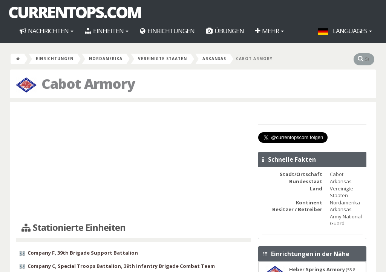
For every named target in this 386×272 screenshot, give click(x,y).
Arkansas (214, 58)
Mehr (269, 30)
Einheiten (107, 30)
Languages (345, 30)
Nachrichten (47, 30)
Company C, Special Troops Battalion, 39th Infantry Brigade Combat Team (121, 266)
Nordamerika (106, 58)
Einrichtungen (167, 30)
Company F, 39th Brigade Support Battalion (83, 252)
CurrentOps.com (74, 12)
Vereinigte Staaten (162, 58)
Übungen (225, 30)
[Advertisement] (133, 162)
